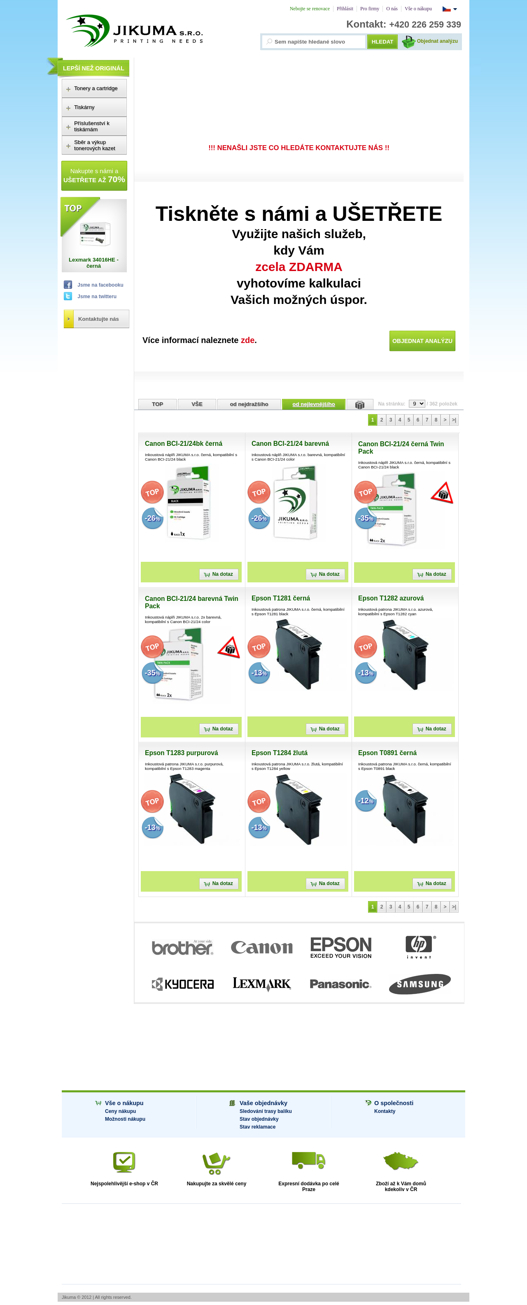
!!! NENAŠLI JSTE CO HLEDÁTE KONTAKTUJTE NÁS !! (298, 148)
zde (247, 340)
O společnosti (393, 1103)
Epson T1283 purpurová (181, 752)
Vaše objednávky (263, 1103)
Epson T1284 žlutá (280, 752)
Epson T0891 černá (387, 752)
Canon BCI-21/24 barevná (290, 443)
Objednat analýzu (437, 41)
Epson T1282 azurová (391, 598)
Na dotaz (225, 574)
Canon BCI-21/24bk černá (183, 443)
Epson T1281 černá (281, 598)
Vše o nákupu (124, 1103)
